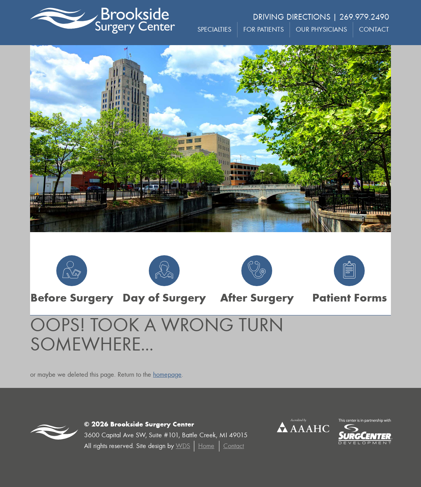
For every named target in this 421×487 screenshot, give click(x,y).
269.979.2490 (364, 17)
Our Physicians (321, 29)
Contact (374, 29)
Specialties (214, 29)
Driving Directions (291, 17)
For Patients (263, 29)
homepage (167, 375)
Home (206, 446)
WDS (183, 446)
